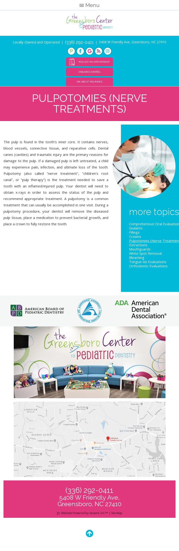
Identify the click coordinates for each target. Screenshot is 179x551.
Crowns (135, 236)
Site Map (116, 513)
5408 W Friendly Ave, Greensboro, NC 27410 (132, 42)
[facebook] (80, 51)
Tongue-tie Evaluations (147, 262)
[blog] (98, 51)
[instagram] (107, 51)
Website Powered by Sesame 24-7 (82, 513)
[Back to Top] (89, 533)
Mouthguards (140, 249)
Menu (89, 5)
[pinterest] (71, 51)
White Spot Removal (145, 253)
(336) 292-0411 (79, 42)
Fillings (134, 232)
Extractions (138, 245)
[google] (89, 51)
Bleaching (136, 257)
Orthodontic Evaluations (148, 266)
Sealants (136, 228)
